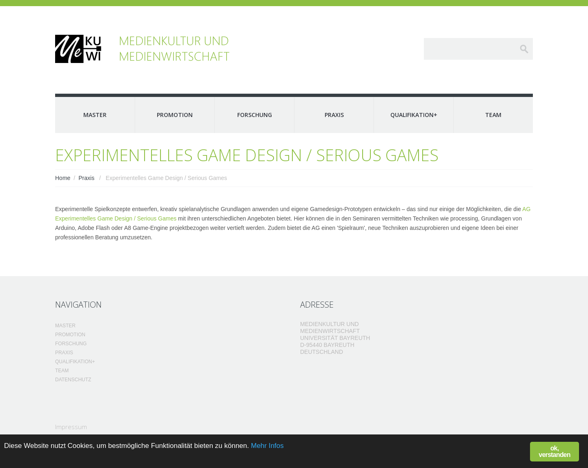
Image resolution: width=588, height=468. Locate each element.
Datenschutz (73, 379)
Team (493, 115)
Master (95, 115)
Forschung (254, 115)
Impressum (71, 427)
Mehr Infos (267, 446)
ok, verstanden (554, 451)
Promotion (175, 115)
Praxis (334, 115)
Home (62, 178)
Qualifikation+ (413, 115)
